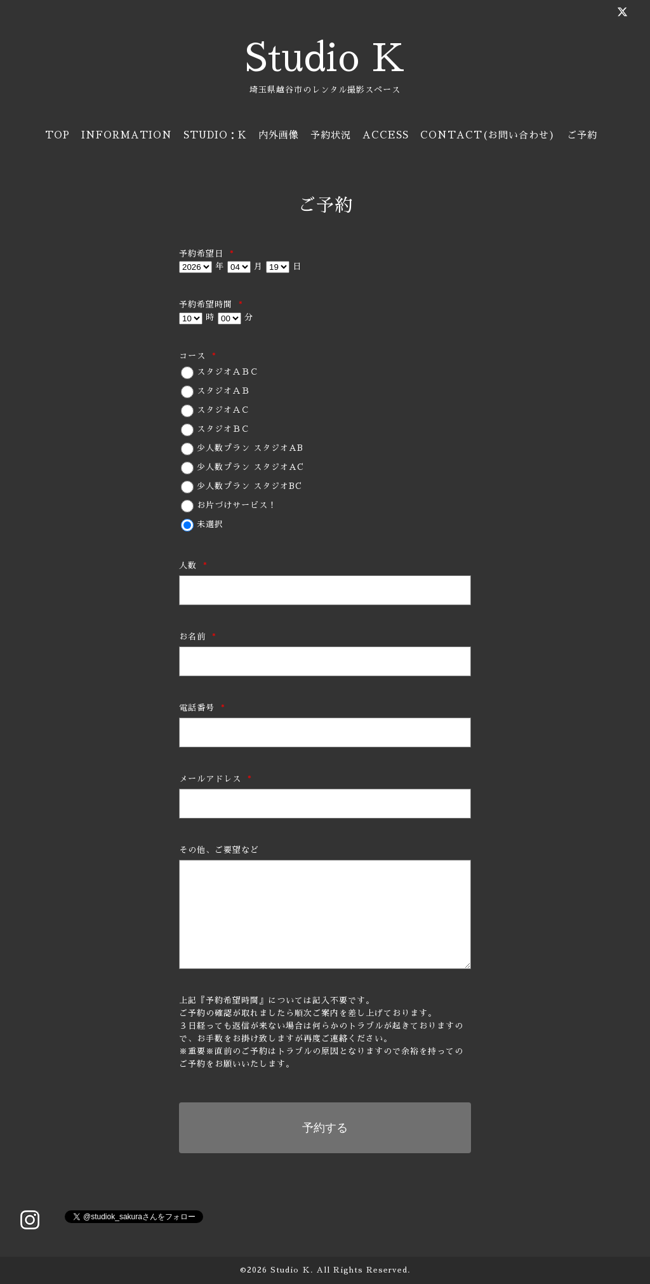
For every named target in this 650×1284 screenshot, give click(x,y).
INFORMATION (126, 135)
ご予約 (582, 135)
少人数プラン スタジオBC (249, 486)
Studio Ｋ (290, 1270)
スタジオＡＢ (223, 391)
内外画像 (278, 135)
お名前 (197, 636)
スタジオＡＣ (223, 410)
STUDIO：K (215, 135)
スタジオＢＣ (223, 429)
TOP (57, 135)
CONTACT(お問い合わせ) (487, 135)
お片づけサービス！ (237, 505)
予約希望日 (206, 254)
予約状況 (330, 135)
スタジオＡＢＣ (228, 372)
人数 (193, 565)
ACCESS (385, 135)
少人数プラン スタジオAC (250, 467)
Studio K (325, 58)
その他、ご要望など (219, 850)
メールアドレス (215, 779)
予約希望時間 (211, 304)
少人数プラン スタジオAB (250, 448)
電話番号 (202, 708)
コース (197, 356)
